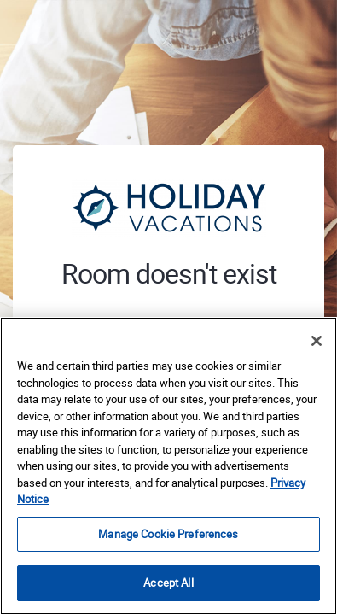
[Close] (316, 341)
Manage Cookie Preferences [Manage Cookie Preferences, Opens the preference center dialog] (168, 534)
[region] (168, 466)
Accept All (168, 582)
